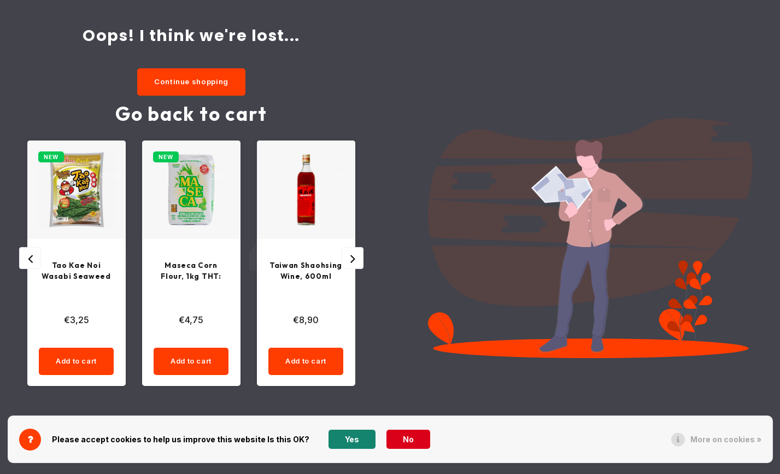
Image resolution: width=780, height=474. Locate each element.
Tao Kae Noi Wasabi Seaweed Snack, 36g (76, 272)
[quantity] (96, 339)
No (408, 439)
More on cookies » (725, 439)
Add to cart (76, 363)
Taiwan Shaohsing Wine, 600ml (305, 271)
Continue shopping (191, 81)
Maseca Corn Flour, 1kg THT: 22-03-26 (191, 272)
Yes (352, 439)
